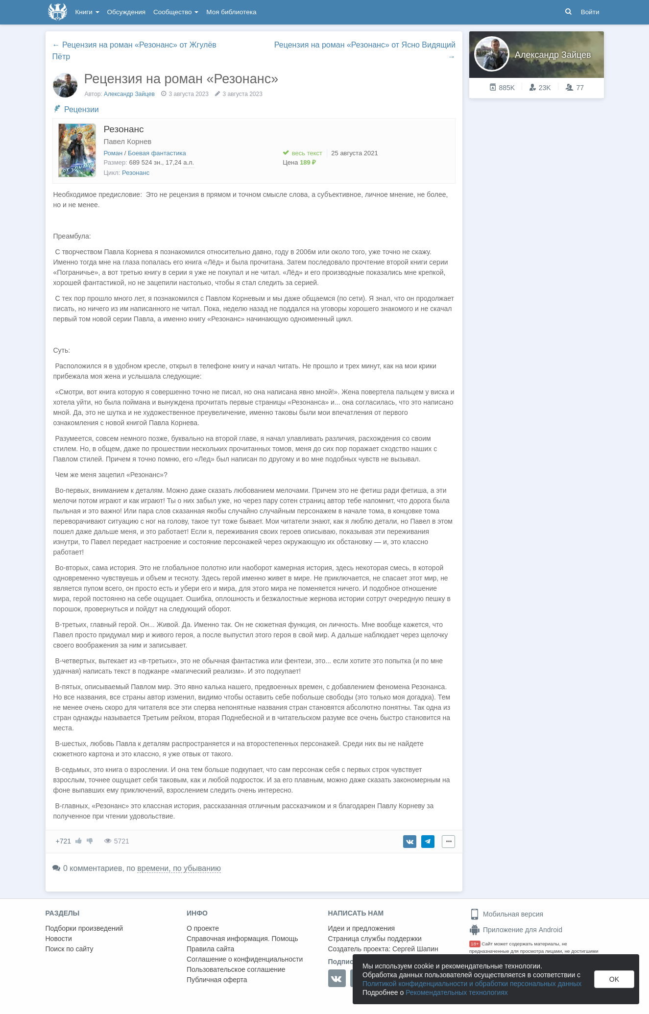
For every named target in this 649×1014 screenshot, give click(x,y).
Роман (113, 153)
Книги (87, 12)
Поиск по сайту (70, 949)
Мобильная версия (506, 914)
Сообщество (175, 12)
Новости (59, 938)
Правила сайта (210, 949)
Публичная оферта (217, 980)
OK (614, 979)
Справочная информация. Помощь (242, 938)
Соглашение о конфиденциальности (245, 959)
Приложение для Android (515, 929)
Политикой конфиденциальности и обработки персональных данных (471, 984)
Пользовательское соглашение (236, 969)
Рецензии (81, 109)
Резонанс (124, 129)
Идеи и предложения (361, 928)
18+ (475, 943)
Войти (590, 12)
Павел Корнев (128, 141)
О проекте (203, 928)
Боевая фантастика (157, 153)
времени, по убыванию (179, 868)
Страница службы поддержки (375, 938)
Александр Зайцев (129, 94)
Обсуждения (126, 12)
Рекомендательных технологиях (457, 992)
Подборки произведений (84, 928)
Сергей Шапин (415, 949)
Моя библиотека (231, 12)
